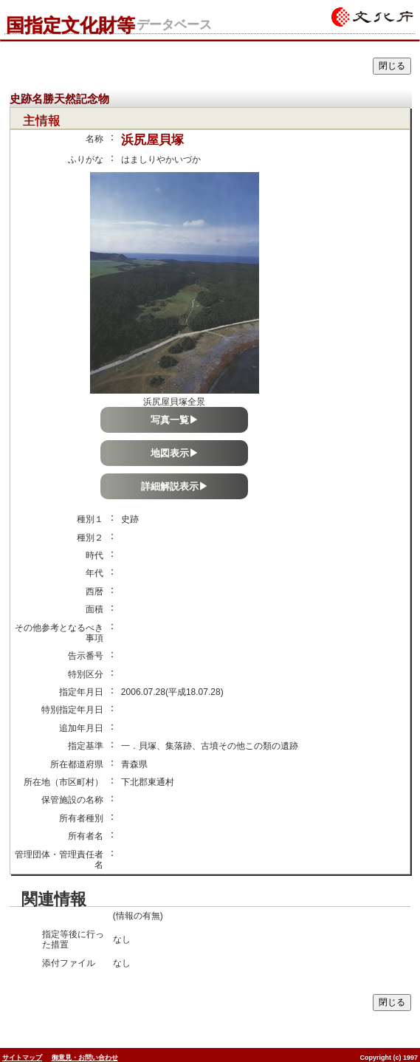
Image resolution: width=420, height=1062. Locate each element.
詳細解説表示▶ (174, 486)
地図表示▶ (175, 453)
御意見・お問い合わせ (85, 1057)
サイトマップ (22, 1057)
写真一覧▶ (175, 419)
